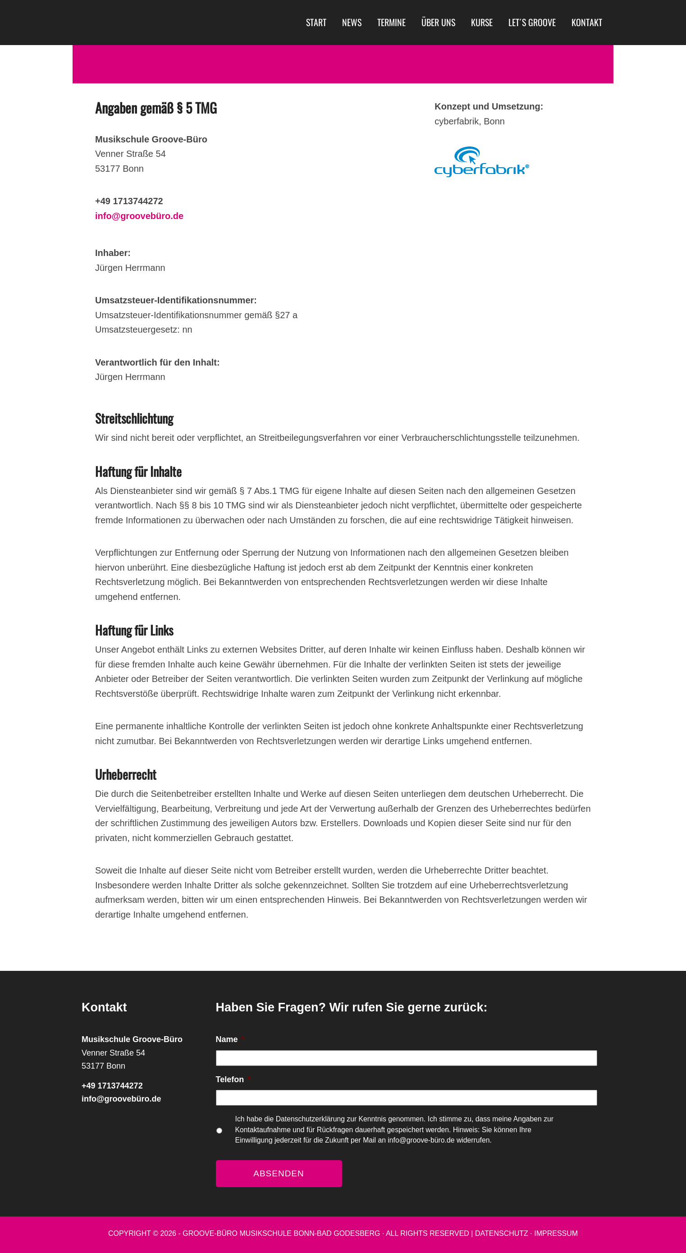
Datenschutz (501, 1233)
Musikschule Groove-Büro (160, 22)
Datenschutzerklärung (311, 1119)
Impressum (556, 1233)
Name (230, 1039)
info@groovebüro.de (139, 216)
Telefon (233, 1079)
